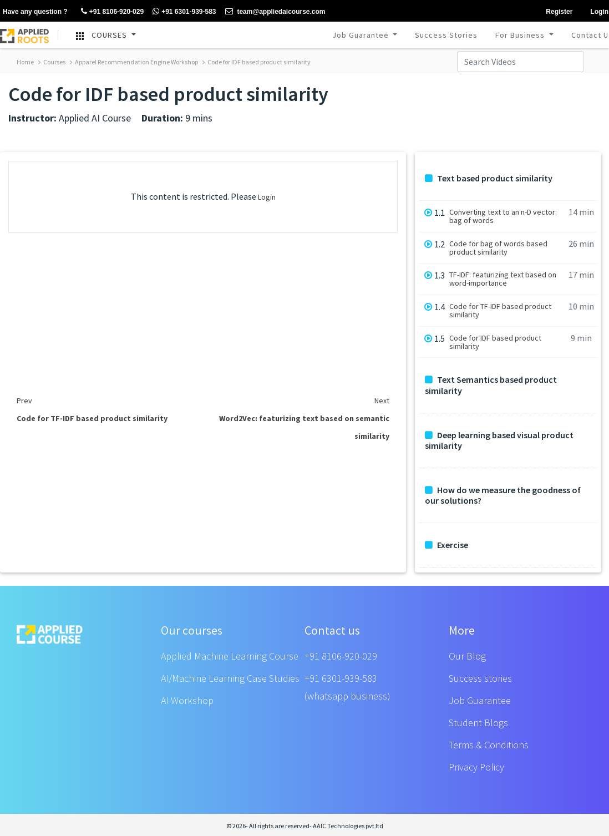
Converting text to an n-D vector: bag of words (503, 216)
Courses (51, 62)
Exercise (446, 545)
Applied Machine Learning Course (229, 656)
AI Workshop (187, 700)
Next (381, 401)
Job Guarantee (361, 35)
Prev (24, 401)
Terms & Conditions (489, 744)
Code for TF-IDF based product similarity (500, 310)
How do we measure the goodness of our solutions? (503, 495)
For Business (521, 35)
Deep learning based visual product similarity (499, 440)
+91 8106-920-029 (340, 656)
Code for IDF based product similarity (256, 62)
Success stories (480, 678)
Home (25, 62)
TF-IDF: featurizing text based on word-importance (502, 279)
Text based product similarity (488, 178)
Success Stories (446, 35)
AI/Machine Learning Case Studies (230, 678)
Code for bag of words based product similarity (498, 248)
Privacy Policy (476, 767)
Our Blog (467, 656)
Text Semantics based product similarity (491, 385)
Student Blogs (478, 722)
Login (267, 197)
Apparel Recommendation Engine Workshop (134, 62)
